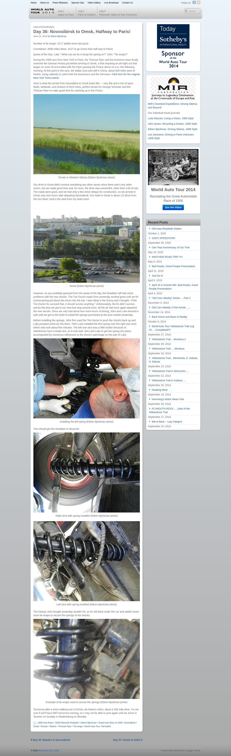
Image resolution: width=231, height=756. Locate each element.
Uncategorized (43, 27)
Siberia (52, 726)
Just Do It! (157, 275)
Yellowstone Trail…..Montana (168, 348)
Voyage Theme (193, 750)
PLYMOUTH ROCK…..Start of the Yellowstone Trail (169, 410)
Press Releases (60, 2)
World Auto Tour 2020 (48, 750)
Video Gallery (94, 2)
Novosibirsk (130, 722)
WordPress (178, 750)
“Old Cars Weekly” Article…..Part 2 (171, 298)
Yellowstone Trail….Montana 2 (169, 339)
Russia (44, 726)
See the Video (173, 207)
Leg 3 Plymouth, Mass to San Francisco (118, 13)
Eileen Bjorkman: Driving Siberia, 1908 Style (173, 129)
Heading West (160, 389)
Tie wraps (78, 726)
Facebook (194, 2)
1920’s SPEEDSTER (163, 238)
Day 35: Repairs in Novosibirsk (50, 739)
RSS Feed (198, 2)
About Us (44, 2)
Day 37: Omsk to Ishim (128, 739)
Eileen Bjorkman (58, 36)
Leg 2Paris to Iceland (86, 13)
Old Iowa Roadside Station (167, 228)
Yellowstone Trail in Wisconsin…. (170, 371)
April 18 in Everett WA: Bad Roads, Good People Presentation (173, 287)
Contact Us (127, 2)
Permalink (106, 726)
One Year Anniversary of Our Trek (170, 247)
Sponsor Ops (77, 2)
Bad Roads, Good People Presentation (173, 266)
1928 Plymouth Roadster (67, 722)
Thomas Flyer (64, 726)
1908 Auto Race (45, 722)
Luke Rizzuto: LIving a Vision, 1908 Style (171, 118)
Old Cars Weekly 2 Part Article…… (171, 307)
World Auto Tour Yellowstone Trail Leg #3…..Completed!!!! (171, 328)
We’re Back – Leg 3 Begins (167, 421)
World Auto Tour (92, 726)
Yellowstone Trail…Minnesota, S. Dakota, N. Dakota (173, 360)
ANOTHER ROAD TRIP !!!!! (167, 256)
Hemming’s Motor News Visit (168, 399)
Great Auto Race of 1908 (110, 722)
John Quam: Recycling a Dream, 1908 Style (172, 123)
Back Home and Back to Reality (169, 316)
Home (33, 2)
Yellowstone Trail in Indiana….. (169, 380)
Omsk (36, 726)
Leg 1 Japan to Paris (66, 13)
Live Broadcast (111, 2)
